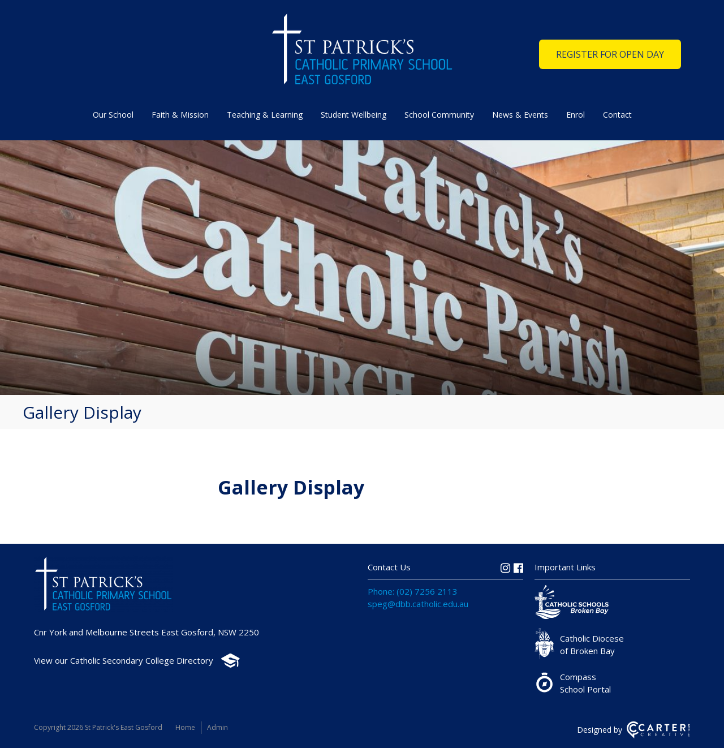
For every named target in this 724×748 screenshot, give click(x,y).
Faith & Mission (180, 114)
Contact (617, 114)
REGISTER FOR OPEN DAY (610, 54)
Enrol (575, 114)
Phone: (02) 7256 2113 (413, 591)
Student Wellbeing (353, 114)
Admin (217, 727)
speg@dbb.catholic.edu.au (418, 603)
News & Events (520, 114)
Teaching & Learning (265, 114)
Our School (113, 114)
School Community (439, 114)
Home (185, 727)
